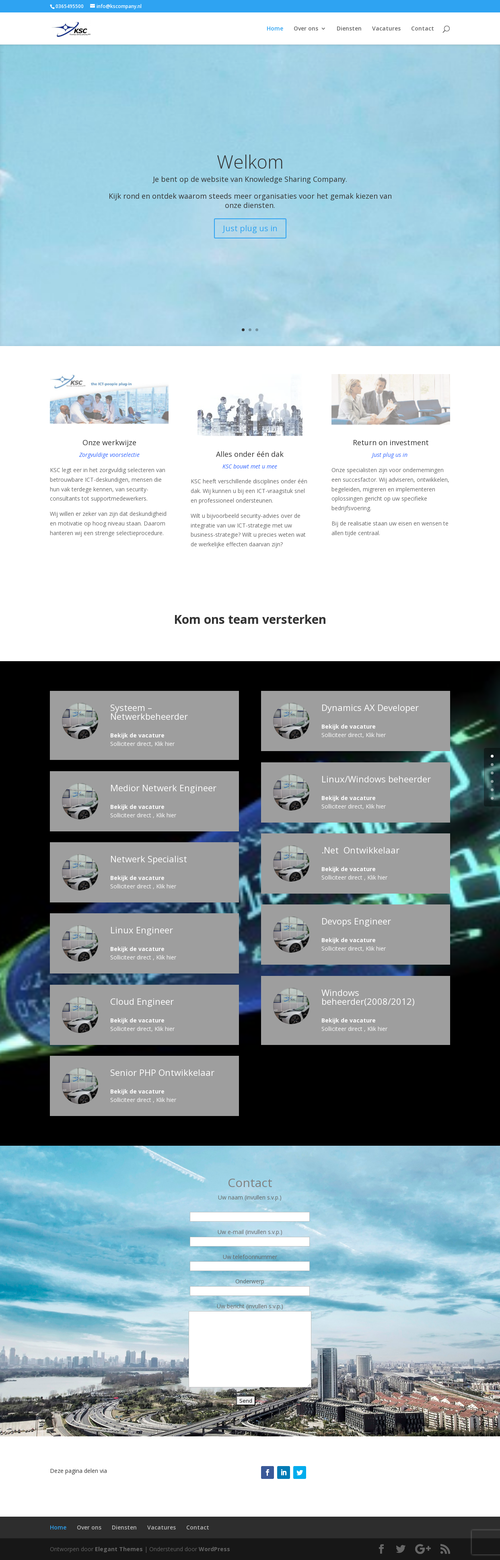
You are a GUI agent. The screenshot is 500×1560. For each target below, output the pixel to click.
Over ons (306, 29)
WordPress (214, 1549)
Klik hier (164, 743)
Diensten (349, 29)
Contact (422, 29)
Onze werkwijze (109, 442)
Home (275, 29)
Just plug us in (250, 228)
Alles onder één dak (250, 454)
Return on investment (391, 442)
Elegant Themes (119, 1549)
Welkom (250, 161)
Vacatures (386, 29)
